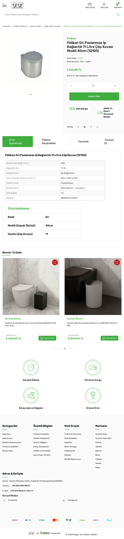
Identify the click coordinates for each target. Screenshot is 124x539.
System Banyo (13, 318)
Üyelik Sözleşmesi (41, 438)
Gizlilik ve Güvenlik (41, 451)
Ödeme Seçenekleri (49, 141)
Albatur (98, 446)
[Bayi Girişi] (90, 6)
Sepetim (68, 442)
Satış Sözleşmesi (41, 446)
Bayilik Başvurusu (72, 459)
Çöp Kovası (7, 438)
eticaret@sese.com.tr (21, 491)
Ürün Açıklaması (15, 141)
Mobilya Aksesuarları (11, 442)
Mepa (97, 467)
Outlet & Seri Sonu (72, 434)
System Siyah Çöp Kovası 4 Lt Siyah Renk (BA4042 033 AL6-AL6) (30, 324)
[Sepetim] (117, 6)
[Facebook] (4, 500)
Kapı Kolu (6, 434)
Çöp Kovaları (35, 26)
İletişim (67, 455)
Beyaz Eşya (7, 451)
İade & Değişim (40, 442)
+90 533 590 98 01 (21, 486)
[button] (31, 94)
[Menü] (4, 5)
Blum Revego (70, 446)
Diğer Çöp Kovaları (52, 26)
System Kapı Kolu (103, 438)
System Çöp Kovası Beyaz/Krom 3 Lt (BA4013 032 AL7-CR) (92, 324)
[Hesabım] (104, 6)
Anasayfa (6, 26)
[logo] (18, 5)
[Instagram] (63, 500)
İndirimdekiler (70, 438)
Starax (98, 442)
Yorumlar (83, 141)
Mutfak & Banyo (20, 26)
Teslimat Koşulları (41, 434)
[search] (118, 14)
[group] (31, 62)
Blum (97, 455)
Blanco (98, 451)
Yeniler (98, 463)
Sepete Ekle (94, 96)
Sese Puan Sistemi (42, 455)
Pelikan (71, 38)
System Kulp (101, 434)
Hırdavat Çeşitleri (10, 446)
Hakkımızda (69, 451)
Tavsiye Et (109, 141)
